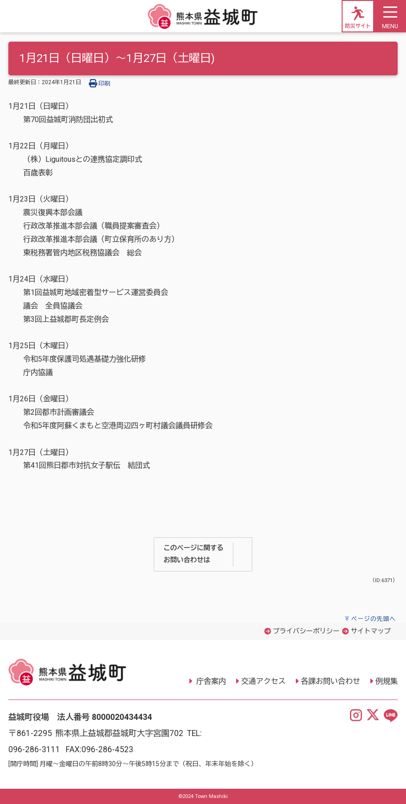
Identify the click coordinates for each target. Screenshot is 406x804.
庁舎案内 (210, 681)
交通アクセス (263, 681)
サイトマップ (371, 631)
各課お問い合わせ (330, 681)
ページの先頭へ (373, 618)
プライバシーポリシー (306, 631)
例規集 (386, 681)
